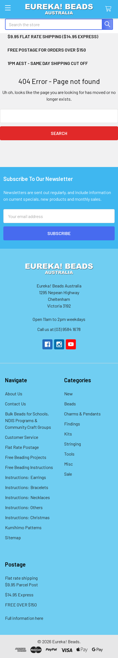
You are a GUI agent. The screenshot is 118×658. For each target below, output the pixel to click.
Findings (72, 423)
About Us (13, 393)
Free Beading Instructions (29, 467)
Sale (68, 473)
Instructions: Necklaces (27, 497)
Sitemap (13, 537)
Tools (69, 453)
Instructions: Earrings (25, 477)
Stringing (72, 443)
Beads (70, 403)
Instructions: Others (24, 507)
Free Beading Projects (25, 457)
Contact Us (15, 403)
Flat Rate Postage (22, 447)
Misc (68, 463)
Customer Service (21, 437)
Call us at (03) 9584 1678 (59, 329)
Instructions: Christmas (27, 517)
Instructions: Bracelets (26, 487)
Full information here (24, 618)
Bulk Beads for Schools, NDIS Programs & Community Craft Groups (28, 420)
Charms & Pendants (82, 413)
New (68, 393)
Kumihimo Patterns (23, 527)
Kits (68, 433)
